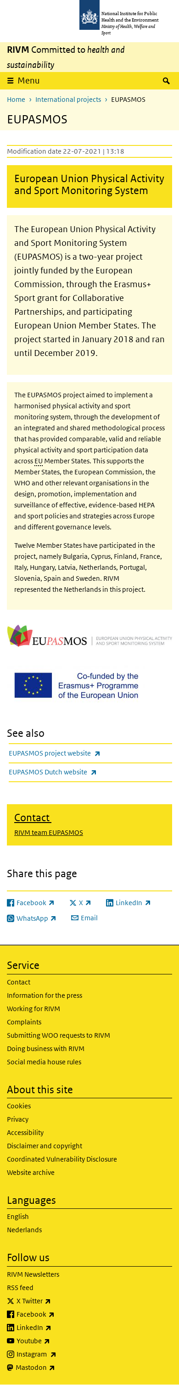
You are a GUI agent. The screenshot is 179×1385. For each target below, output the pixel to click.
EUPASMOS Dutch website (77, 772)
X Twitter (58, 1301)
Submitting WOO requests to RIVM (58, 1035)
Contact (18, 982)
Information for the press (44, 995)
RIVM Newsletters (33, 1274)
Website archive (31, 1172)
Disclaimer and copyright (44, 1145)
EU (38, 460)
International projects (68, 99)
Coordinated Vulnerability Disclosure (62, 1159)
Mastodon (59, 1367)
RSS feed (20, 1287)
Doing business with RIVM (45, 1048)
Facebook (60, 1314)
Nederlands (24, 1229)
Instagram (61, 1354)
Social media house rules (44, 1061)
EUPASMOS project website (79, 753)
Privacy (17, 1119)
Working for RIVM (33, 1008)
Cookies (19, 1105)
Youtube (57, 1340)
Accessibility (25, 1132)
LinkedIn (58, 1327)
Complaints (24, 1022)
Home (16, 99)
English (18, 1216)
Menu (28, 80)
